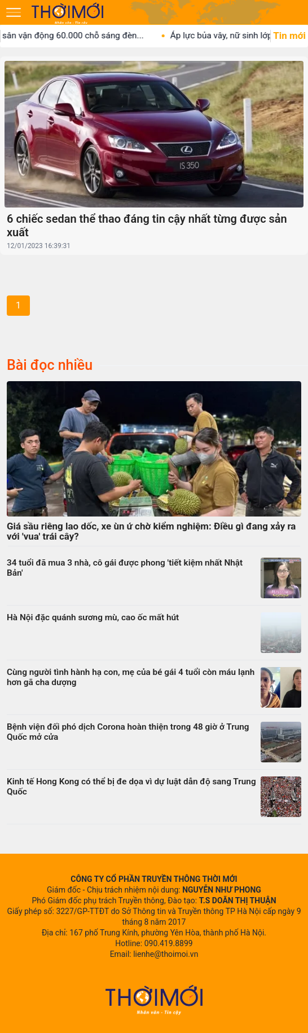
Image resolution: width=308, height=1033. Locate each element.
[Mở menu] (14, 12)
